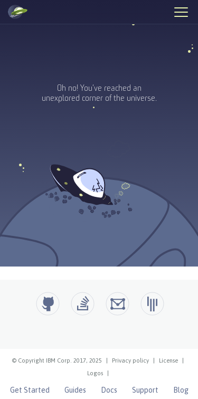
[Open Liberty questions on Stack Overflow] (83, 304)
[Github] (48, 304)
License (168, 360)
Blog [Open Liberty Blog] (180, 390)
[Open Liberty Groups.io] (117, 304)
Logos (95, 373)
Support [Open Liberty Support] (145, 390)
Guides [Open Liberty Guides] (75, 390)
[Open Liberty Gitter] (152, 304)
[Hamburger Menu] (180, 11)
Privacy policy (130, 360)
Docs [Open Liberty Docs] (109, 390)
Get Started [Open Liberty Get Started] (30, 390)
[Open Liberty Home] (17, 12)
